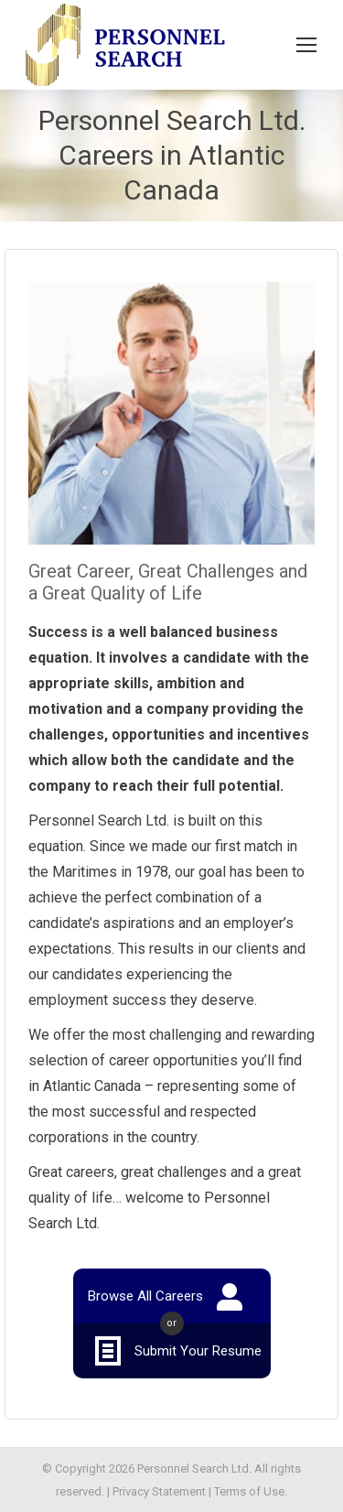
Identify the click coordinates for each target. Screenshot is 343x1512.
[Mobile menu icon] (306, 45)
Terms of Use (249, 1491)
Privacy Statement (159, 1491)
